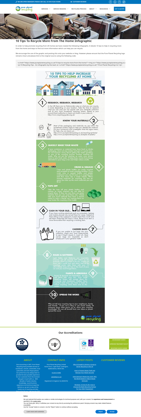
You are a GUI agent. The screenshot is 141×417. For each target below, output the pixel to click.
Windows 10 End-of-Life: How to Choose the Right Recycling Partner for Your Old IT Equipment (84, 387)
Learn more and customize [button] (35, 411)
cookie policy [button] (37, 401)
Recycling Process (78, 9)
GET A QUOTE (119, 9)
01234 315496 (56, 373)
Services (46, 9)
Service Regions (61, 9)
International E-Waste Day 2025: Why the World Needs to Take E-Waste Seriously (85, 379)
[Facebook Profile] (110, 1)
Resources (106, 9)
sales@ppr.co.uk (56, 377)
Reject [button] (101, 411)
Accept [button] (112, 411)
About (93, 9)
